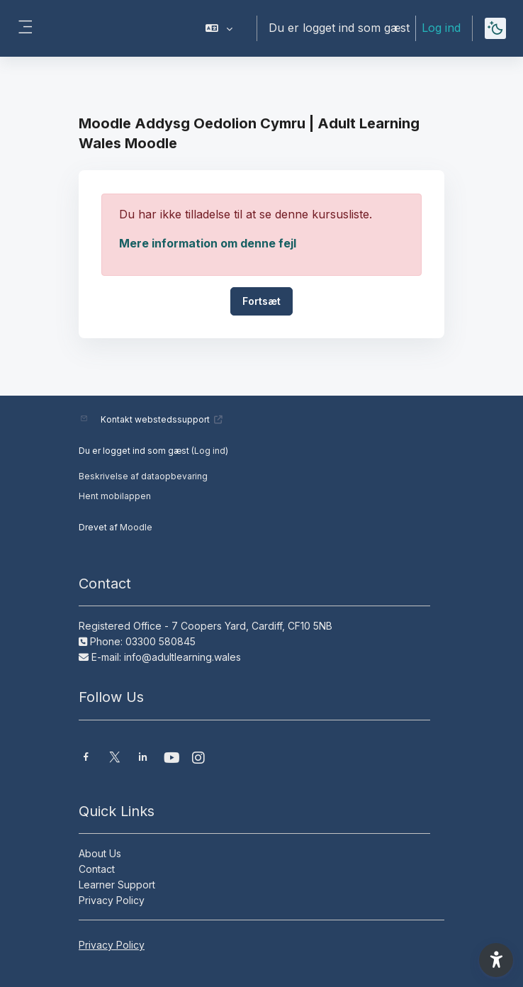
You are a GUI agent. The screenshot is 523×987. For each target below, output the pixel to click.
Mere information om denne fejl (207, 243)
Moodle (136, 527)
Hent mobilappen (115, 496)
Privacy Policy (112, 900)
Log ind (441, 28)
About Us (100, 853)
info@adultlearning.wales (182, 657)
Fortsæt (261, 301)
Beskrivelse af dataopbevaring (143, 476)
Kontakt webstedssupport (162, 419)
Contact (97, 869)
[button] (219, 28)
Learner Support (117, 885)
